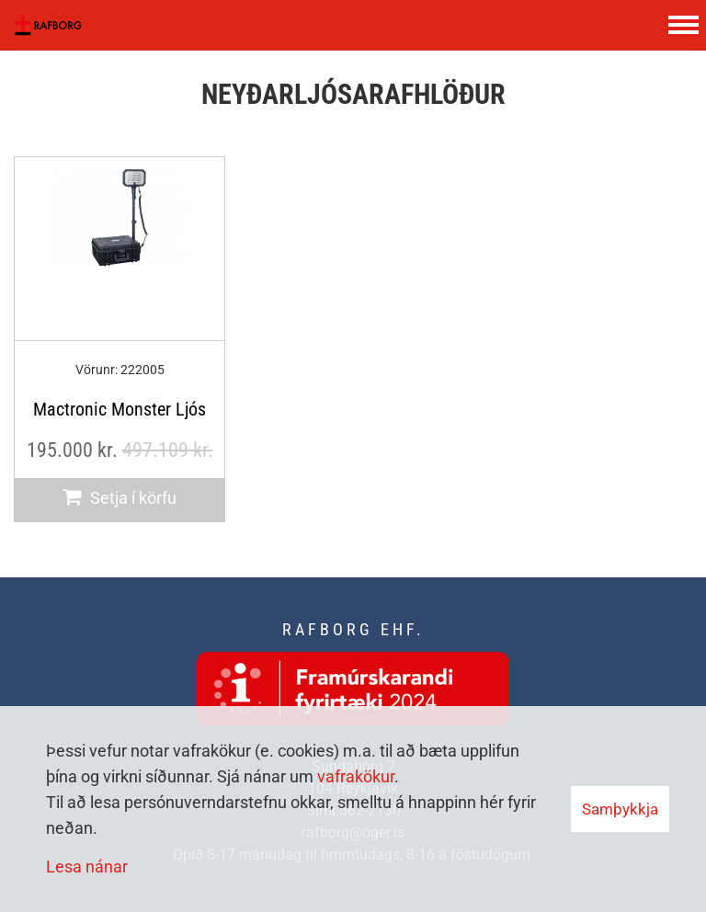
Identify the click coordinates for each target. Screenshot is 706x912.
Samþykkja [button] (620, 809)
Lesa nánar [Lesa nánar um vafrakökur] (87, 866)
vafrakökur (355, 776)
